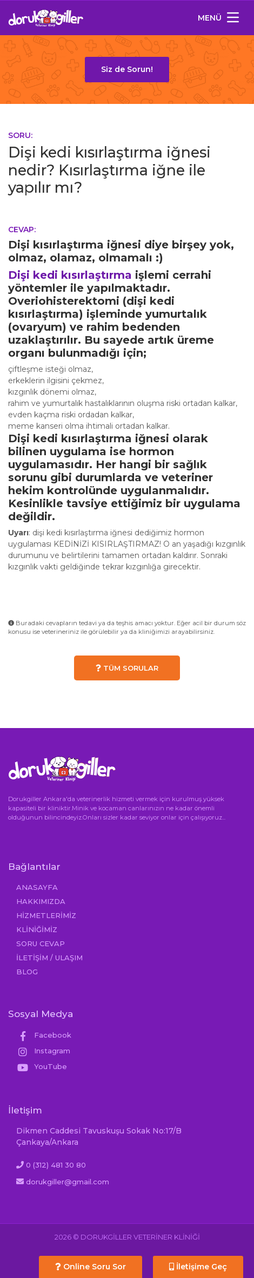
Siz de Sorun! (127, 69)
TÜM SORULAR (127, 668)
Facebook (43, 1035)
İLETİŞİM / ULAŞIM (49, 957)
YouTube (41, 1066)
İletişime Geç (198, 1267)
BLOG (27, 971)
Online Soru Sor (90, 1267)
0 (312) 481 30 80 (56, 1165)
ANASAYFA (37, 887)
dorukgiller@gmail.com (67, 1181)
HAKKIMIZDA (40, 901)
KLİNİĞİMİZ (36, 929)
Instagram (43, 1050)
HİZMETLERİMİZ (46, 915)
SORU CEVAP (40, 943)
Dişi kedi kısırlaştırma (70, 274)
